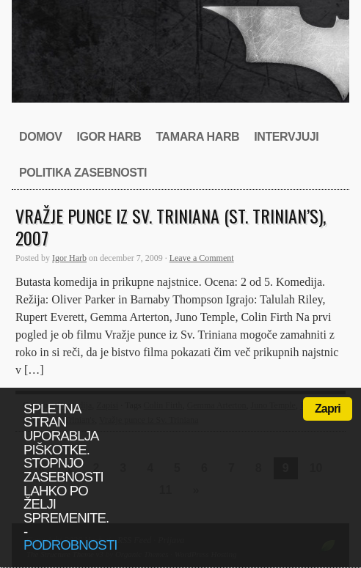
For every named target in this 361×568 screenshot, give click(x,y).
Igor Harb (108, 136)
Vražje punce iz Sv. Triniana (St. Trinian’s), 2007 (170, 226)
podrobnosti (70, 545)
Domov (40, 136)
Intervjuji (286, 136)
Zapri (327, 408)
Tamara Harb (197, 136)
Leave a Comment (201, 258)
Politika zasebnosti (83, 172)
